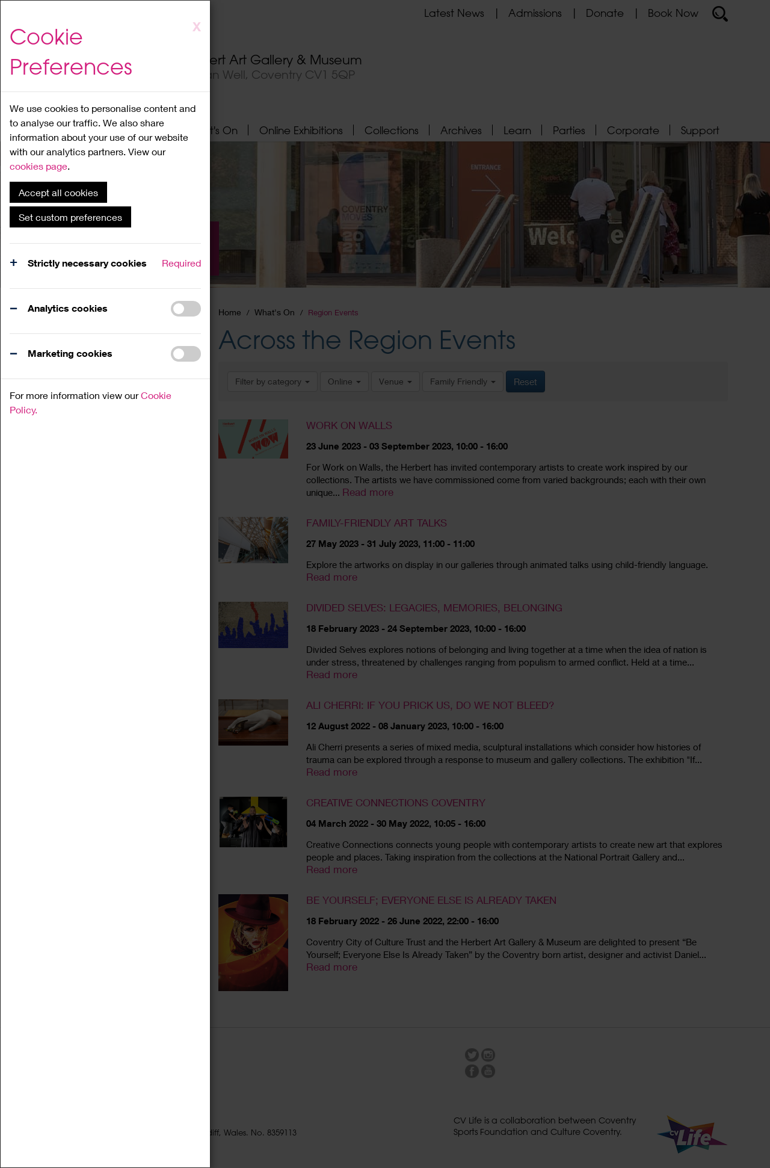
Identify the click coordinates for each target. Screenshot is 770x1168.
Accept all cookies (58, 192)
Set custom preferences (70, 217)
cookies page (38, 165)
